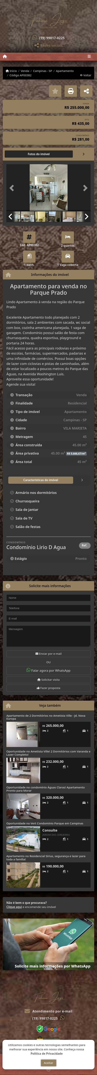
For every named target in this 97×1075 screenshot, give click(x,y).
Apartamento (65, 71)
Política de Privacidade (47, 1053)
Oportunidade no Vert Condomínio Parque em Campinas (44, 823)
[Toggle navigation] (89, 56)
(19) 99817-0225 (52, 38)
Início (11, 71)
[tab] (18, 154)
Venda (25, 71)
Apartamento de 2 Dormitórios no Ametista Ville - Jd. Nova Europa (45, 717)
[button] (12, 188)
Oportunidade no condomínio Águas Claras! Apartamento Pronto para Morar (45, 788)
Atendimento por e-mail (48, 1011)
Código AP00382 (21, 75)
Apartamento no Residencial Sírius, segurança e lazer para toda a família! (45, 857)
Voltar (85, 75)
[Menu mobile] (5, 56)
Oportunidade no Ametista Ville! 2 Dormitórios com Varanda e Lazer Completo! (48, 752)
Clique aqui (14, 907)
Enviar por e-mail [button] (48, 653)
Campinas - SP (42, 71)
